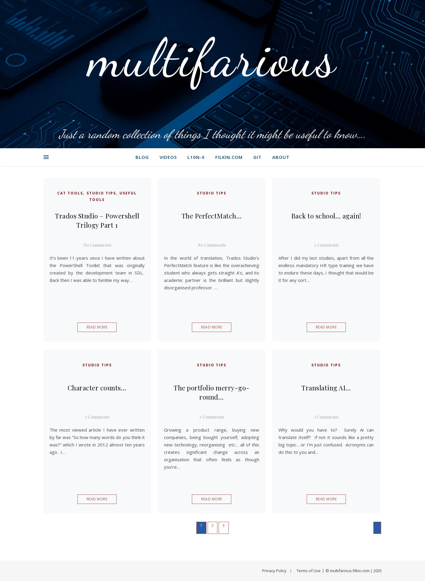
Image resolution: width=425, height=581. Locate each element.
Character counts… (97, 387)
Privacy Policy (274, 570)
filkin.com (229, 157)
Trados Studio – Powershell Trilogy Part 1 (97, 220)
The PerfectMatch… (212, 215)
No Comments (97, 245)
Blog (142, 157)
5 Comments (326, 417)
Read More (97, 327)
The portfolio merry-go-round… (211, 392)
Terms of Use (309, 570)
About (280, 157)
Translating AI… (326, 387)
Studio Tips (101, 193)
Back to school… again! (326, 215)
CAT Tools (70, 193)
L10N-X (196, 157)
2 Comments (326, 245)
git (257, 157)
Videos (168, 157)
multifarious (212, 58)
